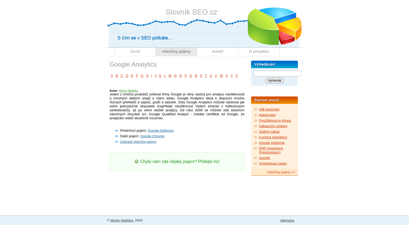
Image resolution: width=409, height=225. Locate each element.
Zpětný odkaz (269, 132)
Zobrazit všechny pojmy (138, 142)
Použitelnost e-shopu (275, 120)
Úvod (135, 51)
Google (264, 158)
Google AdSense (161, 131)
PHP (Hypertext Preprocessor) (271, 150)
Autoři (217, 51)
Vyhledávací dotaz (273, 163)
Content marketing (273, 137)
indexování (267, 115)
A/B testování (269, 109)
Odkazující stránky (273, 126)
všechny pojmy (176, 51)
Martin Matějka (128, 90)
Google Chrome (152, 136)
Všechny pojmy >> (281, 172)
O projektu (259, 51)
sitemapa (287, 220)
